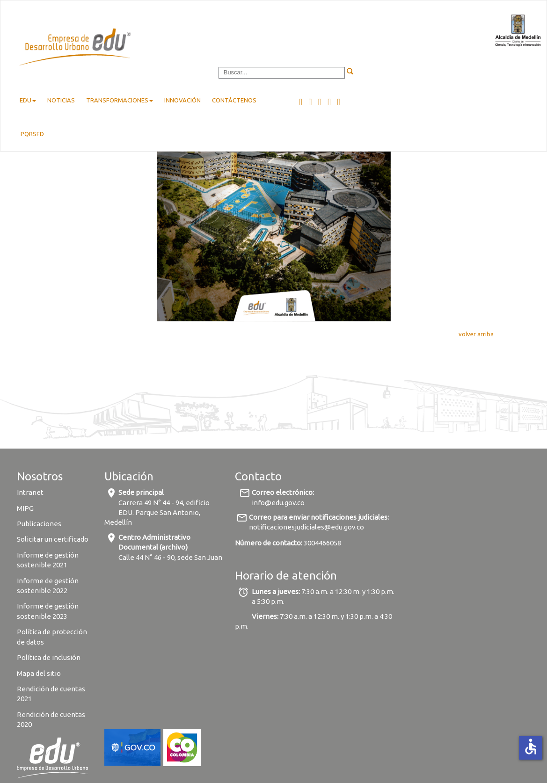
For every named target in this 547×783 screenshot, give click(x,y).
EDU (28, 100)
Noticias (61, 100)
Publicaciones (39, 524)
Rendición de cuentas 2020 (51, 719)
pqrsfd (32, 133)
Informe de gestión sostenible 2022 (48, 585)
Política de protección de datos (52, 636)
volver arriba (476, 334)
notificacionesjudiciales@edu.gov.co (306, 527)
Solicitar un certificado (52, 539)
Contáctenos (234, 100)
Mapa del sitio (39, 673)
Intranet (30, 492)
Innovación (182, 100)
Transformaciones (119, 100)
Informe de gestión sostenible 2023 (48, 611)
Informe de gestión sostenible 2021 (48, 560)
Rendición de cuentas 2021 (51, 694)
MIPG (25, 508)
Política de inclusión (48, 657)
